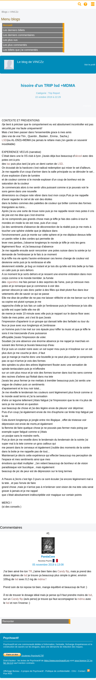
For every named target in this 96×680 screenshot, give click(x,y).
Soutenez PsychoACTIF (23, 655)
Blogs (5, 12)
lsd (25, 575)
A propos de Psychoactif (32, 671)
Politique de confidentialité (57, 671)
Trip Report (54, 93)
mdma (41, 579)
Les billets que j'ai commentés (20, 49)
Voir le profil (89, 64)
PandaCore (48, 556)
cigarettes (12, 282)
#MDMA (87, 106)
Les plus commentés (15, 45)
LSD (4, 140)
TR (30, 571)
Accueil (7, 25)
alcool (78, 156)
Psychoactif (35, 660)
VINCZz (14, 12)
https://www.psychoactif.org (56, 660)
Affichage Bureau (11, 671)
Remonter (8, 621)
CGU (73, 671)
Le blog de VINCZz (30, 62)
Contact (81, 671)
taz (8, 163)
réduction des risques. (73, 647)
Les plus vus (10, 40)
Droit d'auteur (9, 660)
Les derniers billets (14, 30)
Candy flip (63, 571)
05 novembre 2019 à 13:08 (48, 564)
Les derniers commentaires (19, 35)
